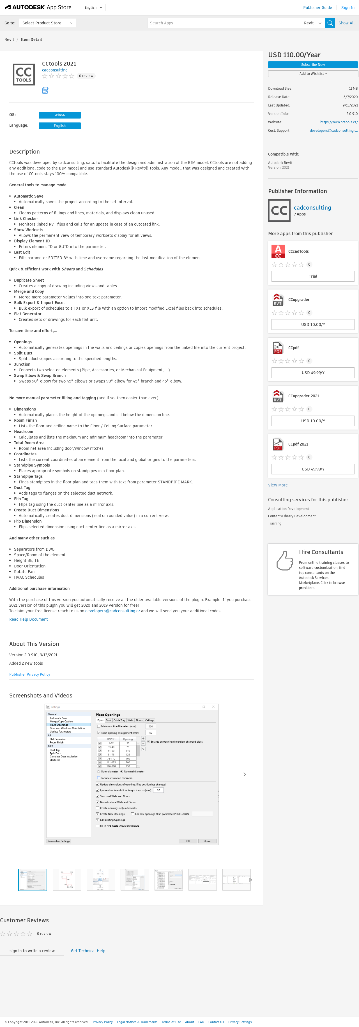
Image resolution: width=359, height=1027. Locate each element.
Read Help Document (28, 619)
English (93, 7)
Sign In (348, 7)
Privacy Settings (240, 1022)
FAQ (201, 1022)
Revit (9, 39)
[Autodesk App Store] (38, 7)
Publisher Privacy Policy (29, 674)
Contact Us (216, 1022)
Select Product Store (41, 23)
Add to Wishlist (313, 73)
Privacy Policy (103, 1022)
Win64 (60, 115)
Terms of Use (171, 1022)
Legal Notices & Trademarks (137, 1022)
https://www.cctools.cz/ (339, 122)
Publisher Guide (317, 7)
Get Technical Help (88, 951)
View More (278, 485)
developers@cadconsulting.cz (112, 611)
